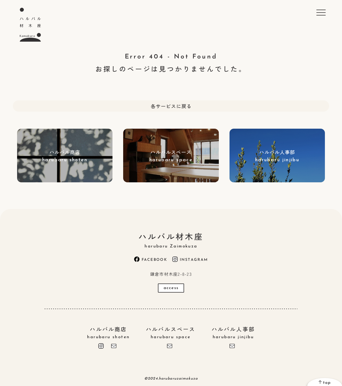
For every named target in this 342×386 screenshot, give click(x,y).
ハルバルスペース (171, 332)
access (171, 288)
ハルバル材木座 (171, 239)
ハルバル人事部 (233, 332)
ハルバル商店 (108, 332)
